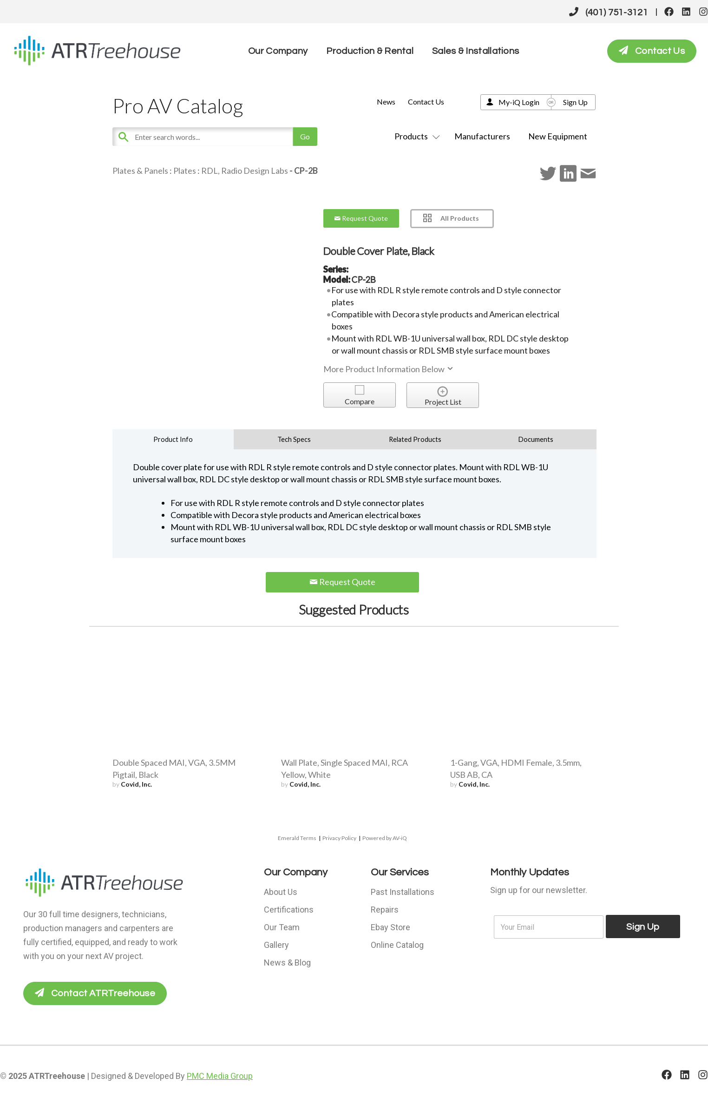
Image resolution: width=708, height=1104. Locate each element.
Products (415, 136)
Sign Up (575, 102)
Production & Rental (369, 51)
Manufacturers (482, 136)
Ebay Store (390, 927)
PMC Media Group (220, 1076)
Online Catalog (397, 945)
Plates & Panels (140, 170)
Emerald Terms (297, 838)
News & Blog (287, 962)
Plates (184, 170)
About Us (280, 892)
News (386, 101)
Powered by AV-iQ (384, 838)
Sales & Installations (475, 51)
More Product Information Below (388, 369)
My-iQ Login (518, 102)
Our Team (282, 927)
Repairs (385, 909)
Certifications (289, 909)
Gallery (276, 945)
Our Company (278, 51)
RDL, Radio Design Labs (244, 170)
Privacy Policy (339, 838)
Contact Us (426, 101)
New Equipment (557, 136)
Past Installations (402, 892)
